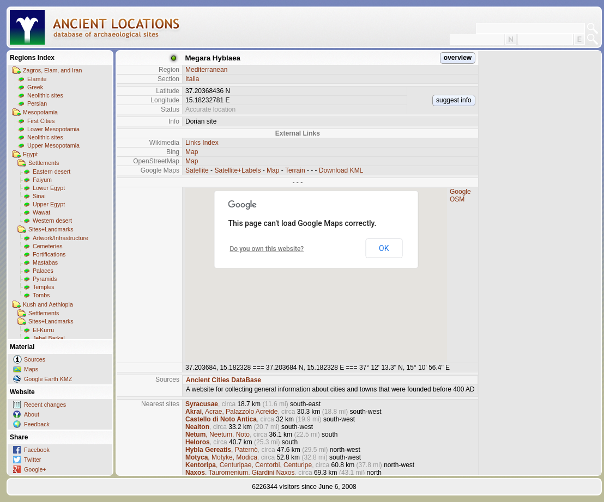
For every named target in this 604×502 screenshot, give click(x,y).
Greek (35, 87)
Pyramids (45, 279)
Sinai (39, 196)
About (31, 414)
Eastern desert (51, 171)
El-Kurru (43, 330)
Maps (31, 369)
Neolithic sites (45, 95)
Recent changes (45, 404)
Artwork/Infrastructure (60, 238)
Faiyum (42, 179)
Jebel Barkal (49, 338)
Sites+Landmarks (51, 229)
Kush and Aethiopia (48, 304)
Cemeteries (47, 246)
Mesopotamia (40, 112)
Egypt (30, 154)
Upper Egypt (49, 204)
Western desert (52, 220)
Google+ (35, 469)
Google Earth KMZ (48, 379)
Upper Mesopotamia (53, 145)
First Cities (41, 121)
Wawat (41, 212)
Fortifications (49, 254)
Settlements (43, 163)
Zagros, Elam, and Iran (52, 70)
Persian (37, 103)
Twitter (32, 459)
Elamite (37, 79)
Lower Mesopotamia (53, 129)
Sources (34, 359)
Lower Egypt (49, 188)
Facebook (37, 449)
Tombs (41, 295)
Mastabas (45, 262)
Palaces (43, 270)
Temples (44, 287)
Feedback (37, 424)
